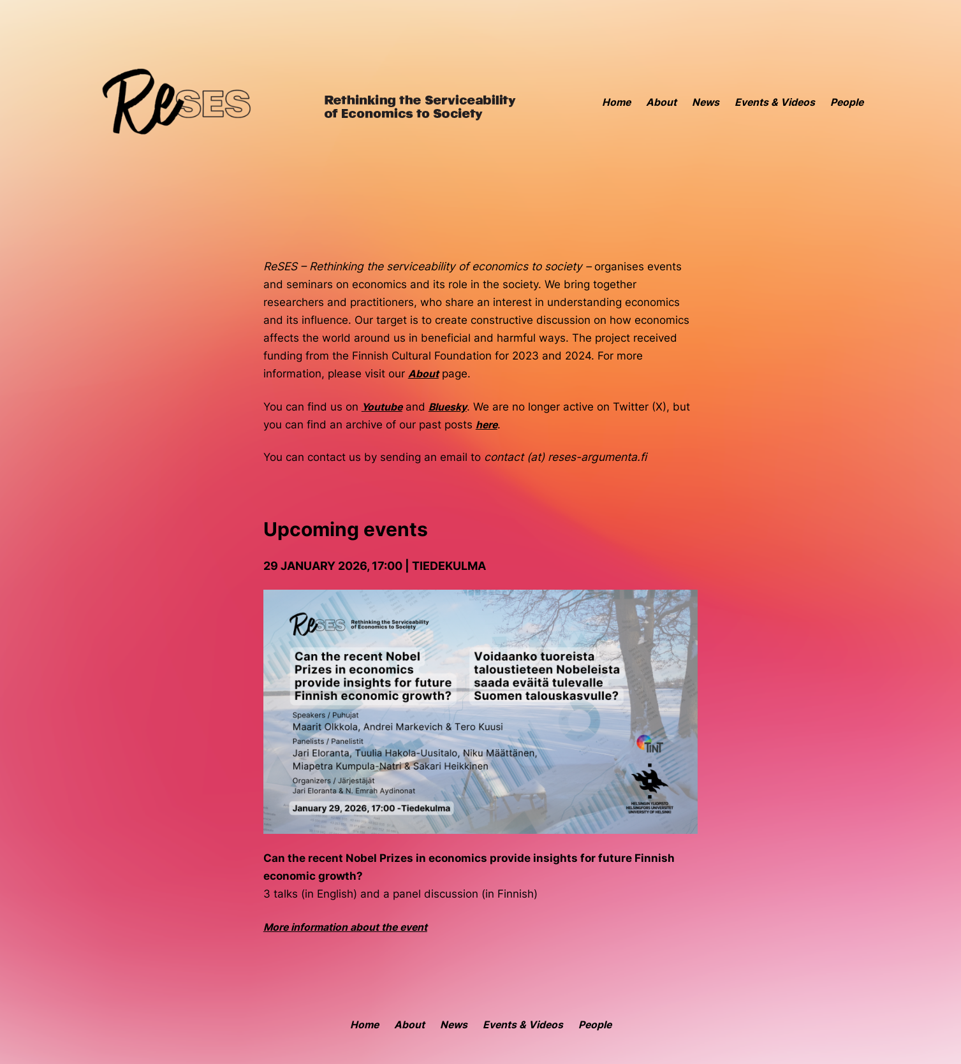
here (486, 425)
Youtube (382, 407)
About (423, 374)
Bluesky (448, 407)
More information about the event (345, 927)
